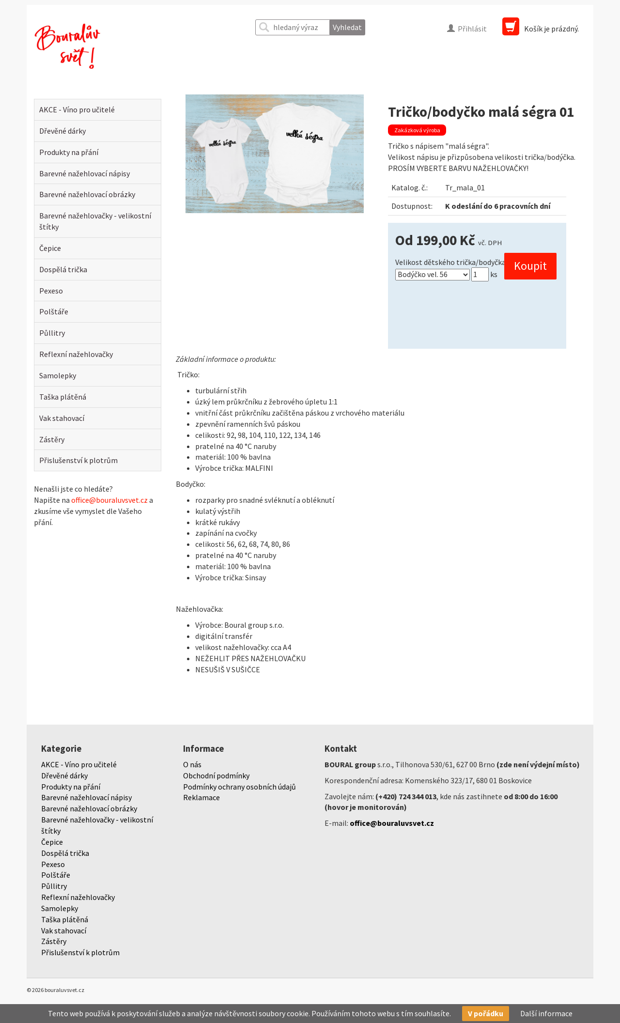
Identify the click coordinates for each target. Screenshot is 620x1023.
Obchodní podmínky (216, 775)
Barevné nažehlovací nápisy (84, 173)
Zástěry (51, 439)
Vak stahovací (61, 418)
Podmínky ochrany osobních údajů (239, 786)
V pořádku (485, 1013)
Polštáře (53, 311)
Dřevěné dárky (62, 131)
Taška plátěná (62, 397)
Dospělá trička (63, 269)
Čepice (50, 248)
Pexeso (51, 290)
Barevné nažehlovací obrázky (87, 194)
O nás (192, 764)
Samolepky (57, 375)
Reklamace (201, 797)
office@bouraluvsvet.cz (109, 500)
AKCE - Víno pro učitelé (77, 109)
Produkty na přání (68, 152)
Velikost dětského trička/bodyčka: (451, 262)
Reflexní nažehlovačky (76, 354)
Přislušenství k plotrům (78, 460)
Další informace (546, 1013)
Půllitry (52, 333)
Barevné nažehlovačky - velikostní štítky (95, 221)
